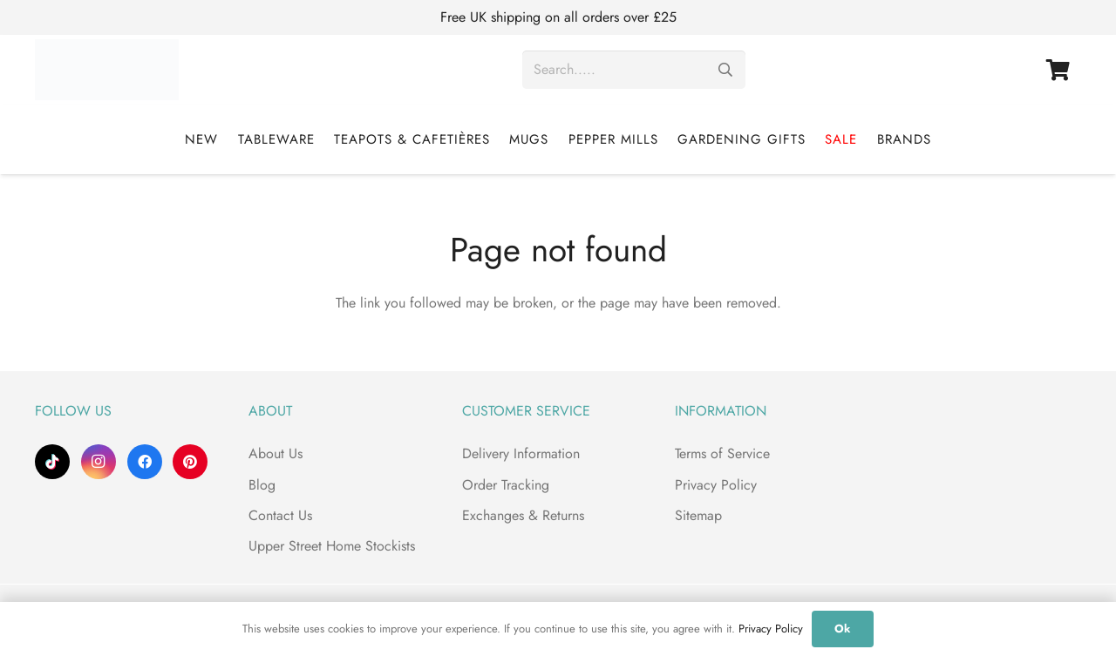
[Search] (725, 70)
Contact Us (280, 515)
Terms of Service (722, 453)
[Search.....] (633, 70)
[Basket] (1058, 70)
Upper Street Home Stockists (331, 546)
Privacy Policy (716, 485)
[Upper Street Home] (107, 69)
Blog (262, 485)
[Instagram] (98, 461)
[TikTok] (52, 461)
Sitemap (698, 515)
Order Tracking (505, 485)
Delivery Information (521, 453)
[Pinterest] (190, 461)
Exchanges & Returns (523, 515)
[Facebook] (144, 461)
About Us (275, 453)
